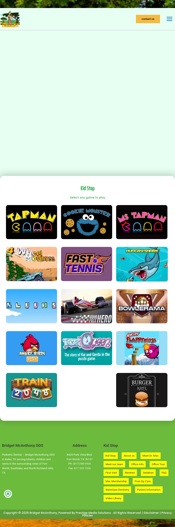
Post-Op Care (143, 481)
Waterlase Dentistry (117, 489)
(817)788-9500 (82, 463)
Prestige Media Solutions (94, 513)
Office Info (137, 464)
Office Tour (158, 464)
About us (129, 455)
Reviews (130, 472)
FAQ (164, 472)
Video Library (114, 498)
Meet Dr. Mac (150, 455)
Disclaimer (151, 513)
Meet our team (114, 464)
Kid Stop (111, 455)
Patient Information (148, 489)
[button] (148, 19)
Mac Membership (116, 481)
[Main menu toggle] (169, 19)
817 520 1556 (82, 468)
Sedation (148, 472)
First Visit (111, 472)
